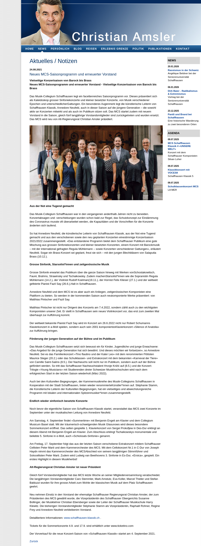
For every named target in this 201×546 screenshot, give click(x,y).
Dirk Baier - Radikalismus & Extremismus (183, 92)
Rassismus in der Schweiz (183, 70)
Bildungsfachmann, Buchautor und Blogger (111, 21)
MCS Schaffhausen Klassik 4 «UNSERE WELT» (179, 146)
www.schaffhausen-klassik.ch (82, 517)
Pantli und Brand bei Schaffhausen (180, 116)
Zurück (34, 541)
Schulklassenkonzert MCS (183, 186)
